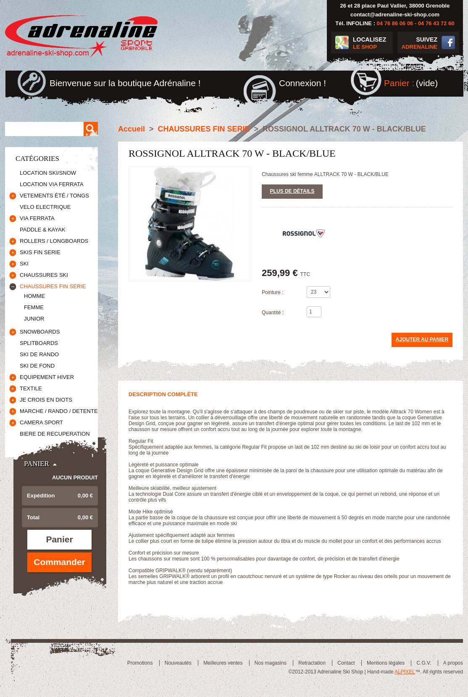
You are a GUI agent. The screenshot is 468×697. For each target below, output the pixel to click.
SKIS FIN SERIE (40, 252)
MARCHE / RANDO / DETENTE (59, 411)
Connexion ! (302, 83)
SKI (24, 263)
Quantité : (273, 313)
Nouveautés (178, 663)
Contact (346, 663)
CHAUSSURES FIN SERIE (53, 286)
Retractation (312, 663)
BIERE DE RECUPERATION (55, 434)
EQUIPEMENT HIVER (47, 377)
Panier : (399, 83)
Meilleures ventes (222, 663)
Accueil (131, 129)
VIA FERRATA (37, 218)
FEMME (34, 307)
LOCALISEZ (373, 43)
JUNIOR (34, 319)
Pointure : (272, 292)
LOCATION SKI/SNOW (48, 173)
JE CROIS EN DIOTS (46, 400)
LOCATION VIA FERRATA (52, 184)
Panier (36, 464)
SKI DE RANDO (39, 354)
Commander (59, 562)
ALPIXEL (404, 672)
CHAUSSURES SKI (44, 275)
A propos (453, 663)
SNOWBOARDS (40, 332)
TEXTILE (31, 388)
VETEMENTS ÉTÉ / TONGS (54, 195)
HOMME (34, 296)
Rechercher (91, 129)
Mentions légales (386, 663)
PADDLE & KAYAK (42, 229)
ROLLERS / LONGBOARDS (54, 241)
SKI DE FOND (37, 366)
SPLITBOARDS (39, 343)
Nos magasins (271, 663)
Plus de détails (292, 191)
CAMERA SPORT (41, 422)
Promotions (140, 663)
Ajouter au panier (422, 339)
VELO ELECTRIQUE (45, 207)
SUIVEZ (417, 43)
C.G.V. (423, 663)
